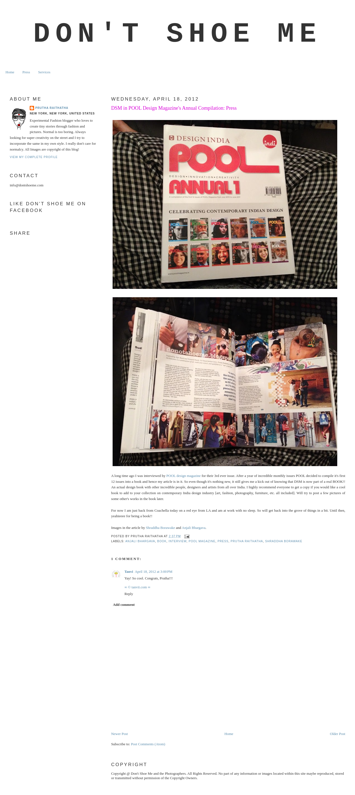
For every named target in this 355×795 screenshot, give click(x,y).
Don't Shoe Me (177, 34)
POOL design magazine (183, 476)
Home (10, 72)
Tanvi (129, 571)
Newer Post (119, 734)
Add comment (124, 604)
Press (26, 72)
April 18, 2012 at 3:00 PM (154, 571)
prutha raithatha (247, 541)
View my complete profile (34, 157)
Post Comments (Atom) (148, 744)
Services (44, 72)
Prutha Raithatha (51, 107)
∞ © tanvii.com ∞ (137, 587)
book (161, 541)
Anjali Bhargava (194, 528)
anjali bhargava (140, 541)
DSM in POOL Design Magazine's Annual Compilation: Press (174, 108)
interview (178, 541)
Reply (129, 594)
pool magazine (202, 541)
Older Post (337, 734)
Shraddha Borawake (160, 528)
